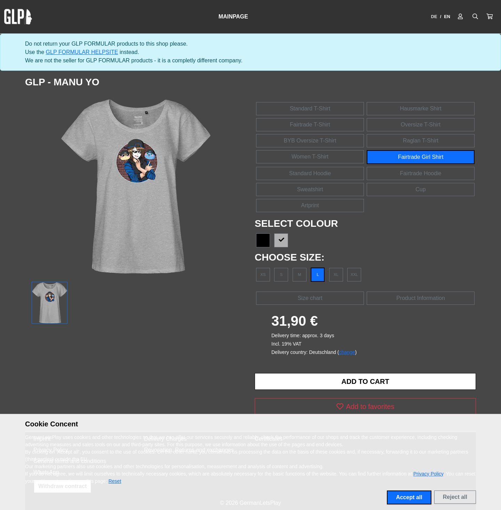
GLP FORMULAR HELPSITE (82, 52)
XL (336, 274)
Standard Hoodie (310, 173)
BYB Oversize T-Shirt (310, 141)
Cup (420, 189)
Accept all (409, 497)
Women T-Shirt (310, 157)
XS (263, 274)
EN (447, 16)
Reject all (455, 497)
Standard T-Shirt (310, 108)
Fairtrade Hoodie (420, 173)
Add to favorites (365, 406)
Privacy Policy (428, 474)
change (347, 352)
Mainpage (233, 17)
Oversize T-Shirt (420, 125)
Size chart (309, 298)
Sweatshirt (310, 189)
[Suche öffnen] (475, 16)
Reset (115, 481)
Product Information (420, 298)
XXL (354, 274)
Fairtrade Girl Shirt (421, 157)
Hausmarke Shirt (420, 108)
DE (434, 16)
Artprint (310, 205)
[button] (489, 16)
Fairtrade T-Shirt (310, 125)
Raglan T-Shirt (420, 141)
